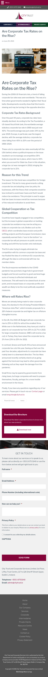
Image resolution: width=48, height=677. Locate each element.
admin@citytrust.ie (15, 583)
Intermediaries (24, 24)
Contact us (25, 633)
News (25, 629)
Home (24, 600)
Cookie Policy (24, 636)
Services (24, 611)
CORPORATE (8, 24)
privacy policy (34, 527)
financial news (9, 400)
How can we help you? (12, 504)
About (24, 604)
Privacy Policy (9, 520)
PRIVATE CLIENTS (40, 24)
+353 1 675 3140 (14, 7)
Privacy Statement (24, 640)
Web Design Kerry (21, 672)
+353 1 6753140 (18, 580)
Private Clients (25, 622)
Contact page (37, 391)
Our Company (25, 608)
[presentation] (19, 546)
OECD (4, 231)
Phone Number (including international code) (21, 492)
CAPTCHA (6, 539)
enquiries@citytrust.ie (32, 7)
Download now (24, 430)
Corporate (25, 615)
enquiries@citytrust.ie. (16, 395)
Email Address (9, 481)
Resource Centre (25, 626)
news (22, 400)
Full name (7, 469)
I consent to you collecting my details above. (20, 535)
